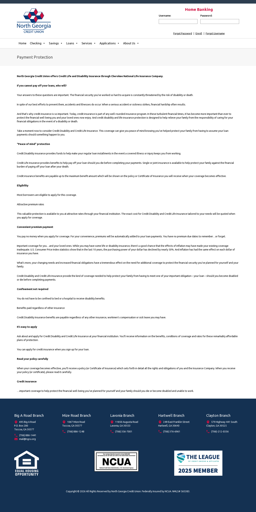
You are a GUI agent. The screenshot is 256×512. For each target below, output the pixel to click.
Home (22, 43)
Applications (110, 43)
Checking (37, 43)
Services (89, 43)
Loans (72, 43)
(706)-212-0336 (220, 431)
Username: (165, 15)
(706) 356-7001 (123, 431)
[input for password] (219, 21)
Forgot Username (215, 33)
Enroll (199, 33)
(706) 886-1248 (75, 431)
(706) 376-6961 (171, 431)
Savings (56, 43)
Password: (206, 15)
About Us (131, 43)
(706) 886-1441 (27, 435)
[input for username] (178, 21)
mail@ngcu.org (27, 439)
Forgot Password (182, 33)
